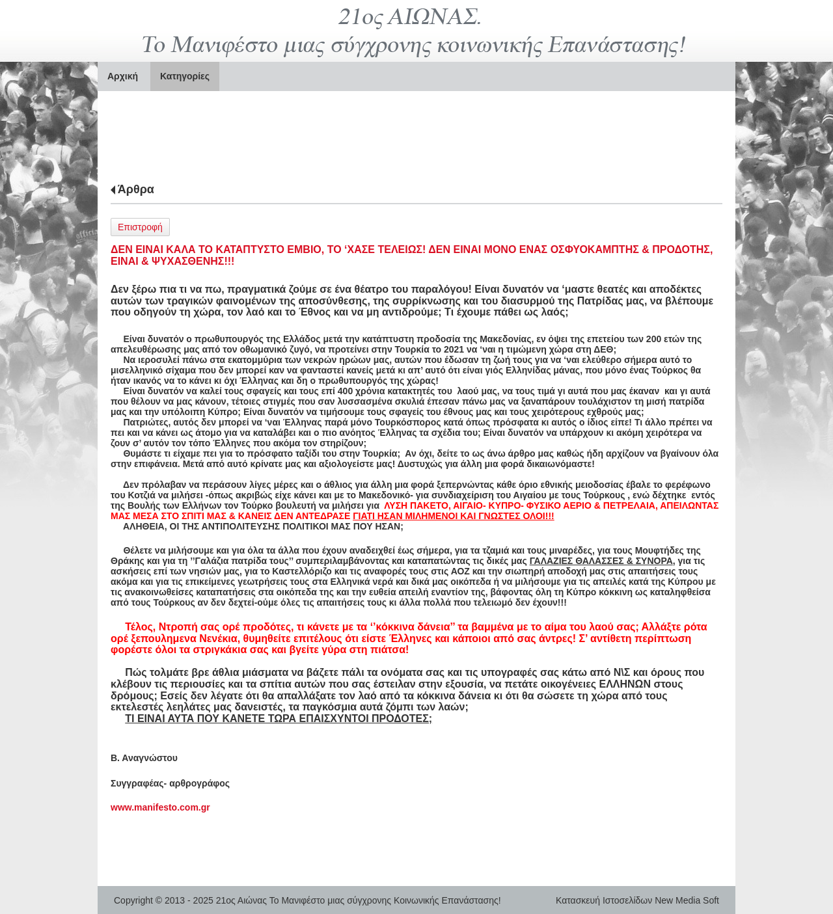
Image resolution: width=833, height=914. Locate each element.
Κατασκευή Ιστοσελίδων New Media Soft (637, 900)
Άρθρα (136, 189)
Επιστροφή (140, 227)
